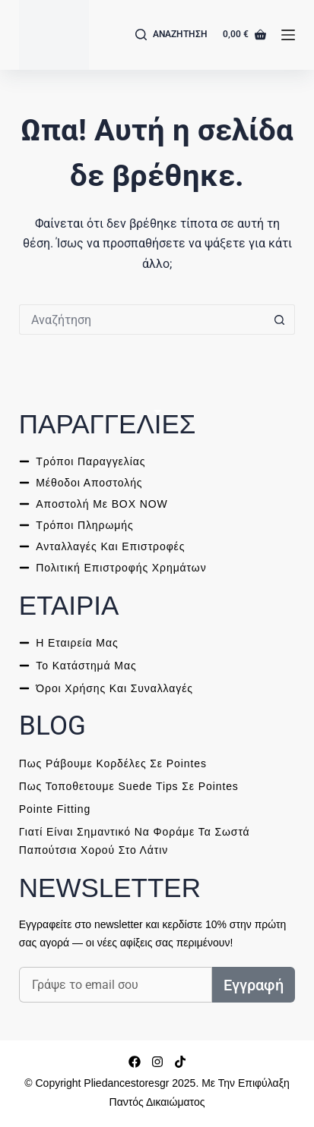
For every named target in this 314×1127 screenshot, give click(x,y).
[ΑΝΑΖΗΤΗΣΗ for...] (142, 319)
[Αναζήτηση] (171, 34)
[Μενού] (288, 35)
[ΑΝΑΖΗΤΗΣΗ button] (280, 319)
